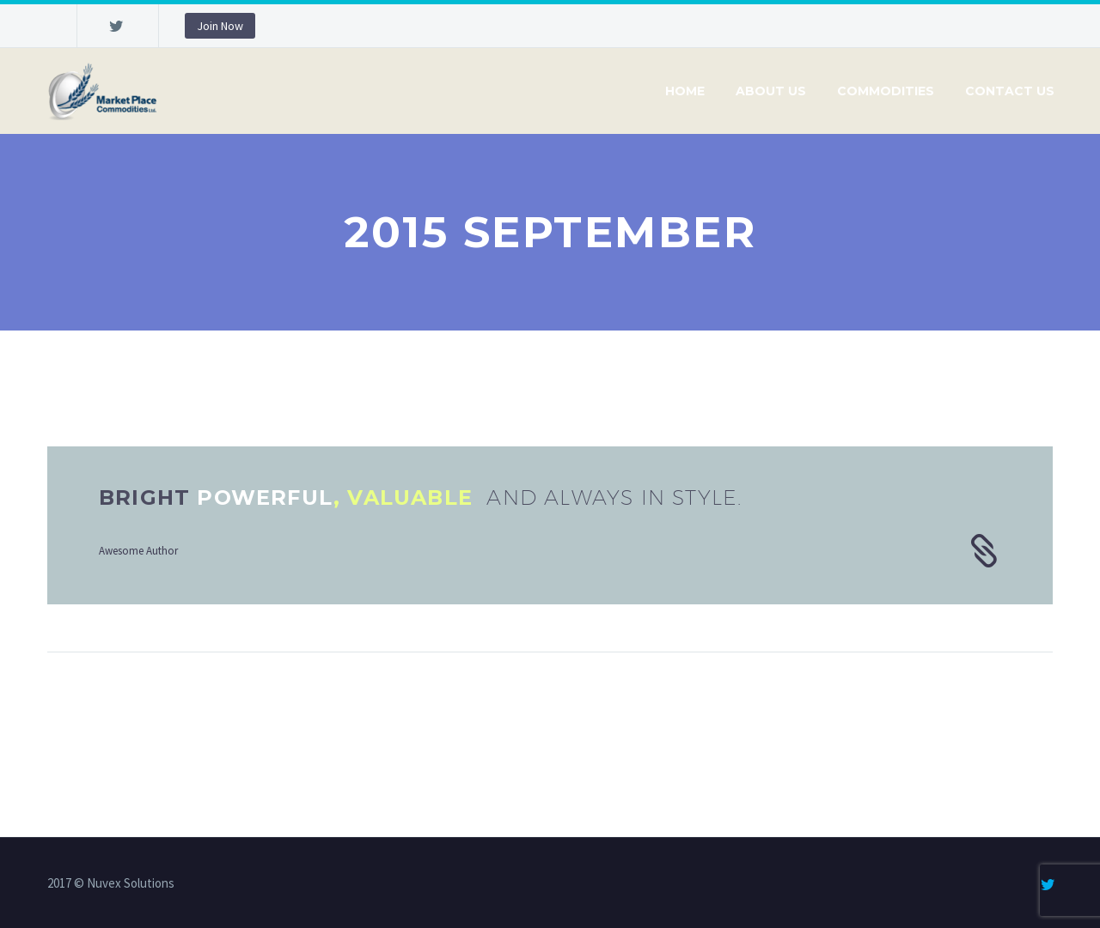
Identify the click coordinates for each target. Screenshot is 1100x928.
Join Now (220, 25)
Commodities (885, 91)
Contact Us (1009, 91)
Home (685, 91)
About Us (771, 91)
